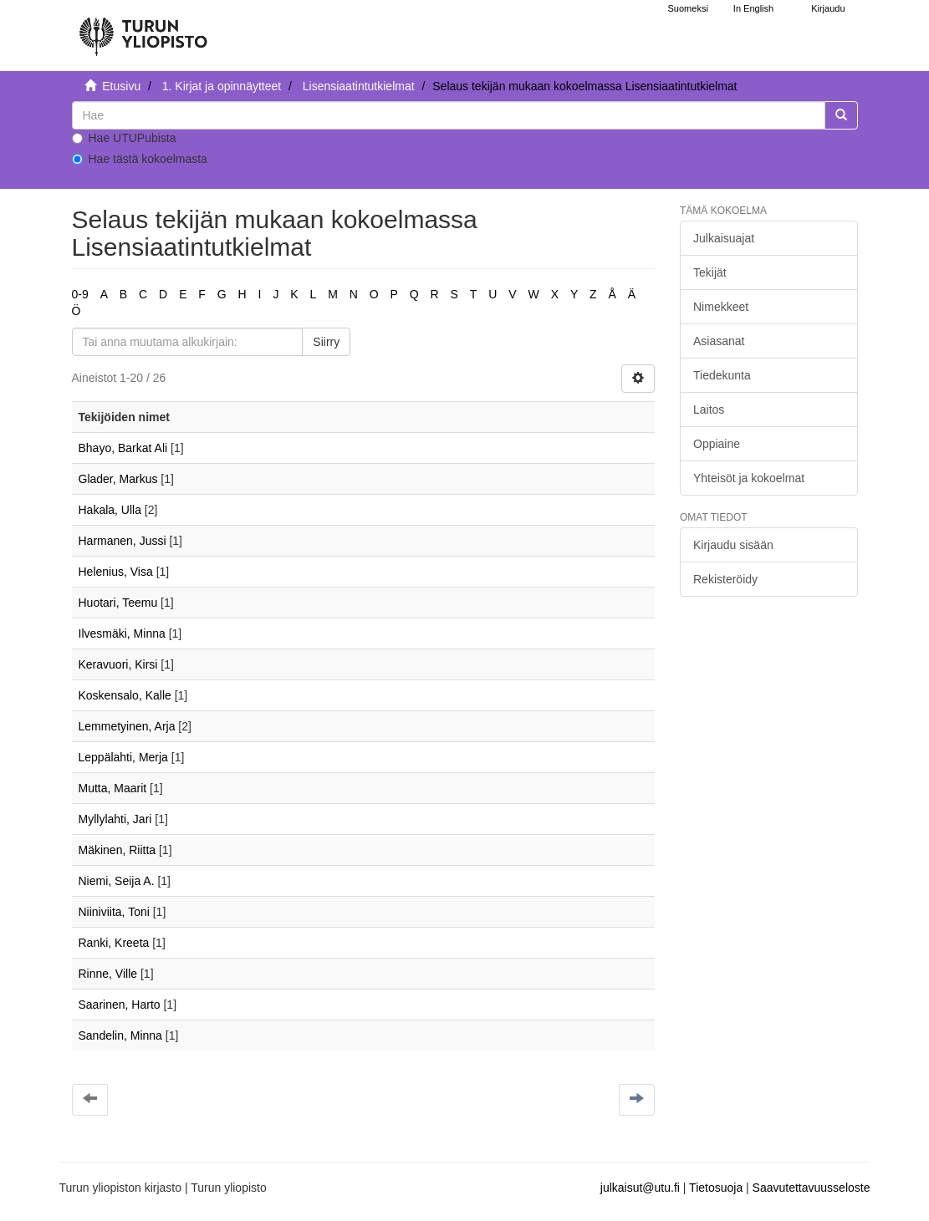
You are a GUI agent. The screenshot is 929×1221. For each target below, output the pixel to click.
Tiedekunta (722, 375)
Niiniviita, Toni (114, 911)
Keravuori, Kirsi (118, 664)
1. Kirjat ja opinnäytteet (221, 86)
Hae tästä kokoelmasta (139, 158)
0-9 (80, 294)
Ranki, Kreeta (114, 942)
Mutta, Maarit (113, 788)
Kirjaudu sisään (733, 545)
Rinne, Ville (108, 973)
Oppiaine (716, 443)
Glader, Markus (118, 479)
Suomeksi (688, 8)
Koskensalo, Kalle (125, 695)
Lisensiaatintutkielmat (359, 86)
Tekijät (710, 272)
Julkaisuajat (723, 238)
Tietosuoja (716, 1187)
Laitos (708, 409)
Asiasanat (718, 341)
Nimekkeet (720, 306)
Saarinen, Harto (120, 1004)
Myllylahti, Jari (115, 819)
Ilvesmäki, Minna (122, 633)
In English (753, 8)
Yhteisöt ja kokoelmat (748, 478)
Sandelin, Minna (120, 1035)
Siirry (326, 341)
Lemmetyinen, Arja (127, 726)
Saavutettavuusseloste (811, 1187)
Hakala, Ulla (110, 509)
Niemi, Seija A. (117, 881)
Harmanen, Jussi (122, 540)
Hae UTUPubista (124, 138)
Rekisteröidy (725, 579)
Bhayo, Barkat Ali (123, 448)
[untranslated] (448, 115)
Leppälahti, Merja (123, 757)
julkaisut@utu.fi (640, 1187)
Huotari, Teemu (118, 602)
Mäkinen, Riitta (117, 850)
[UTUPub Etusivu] (143, 29)
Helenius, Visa (116, 571)
